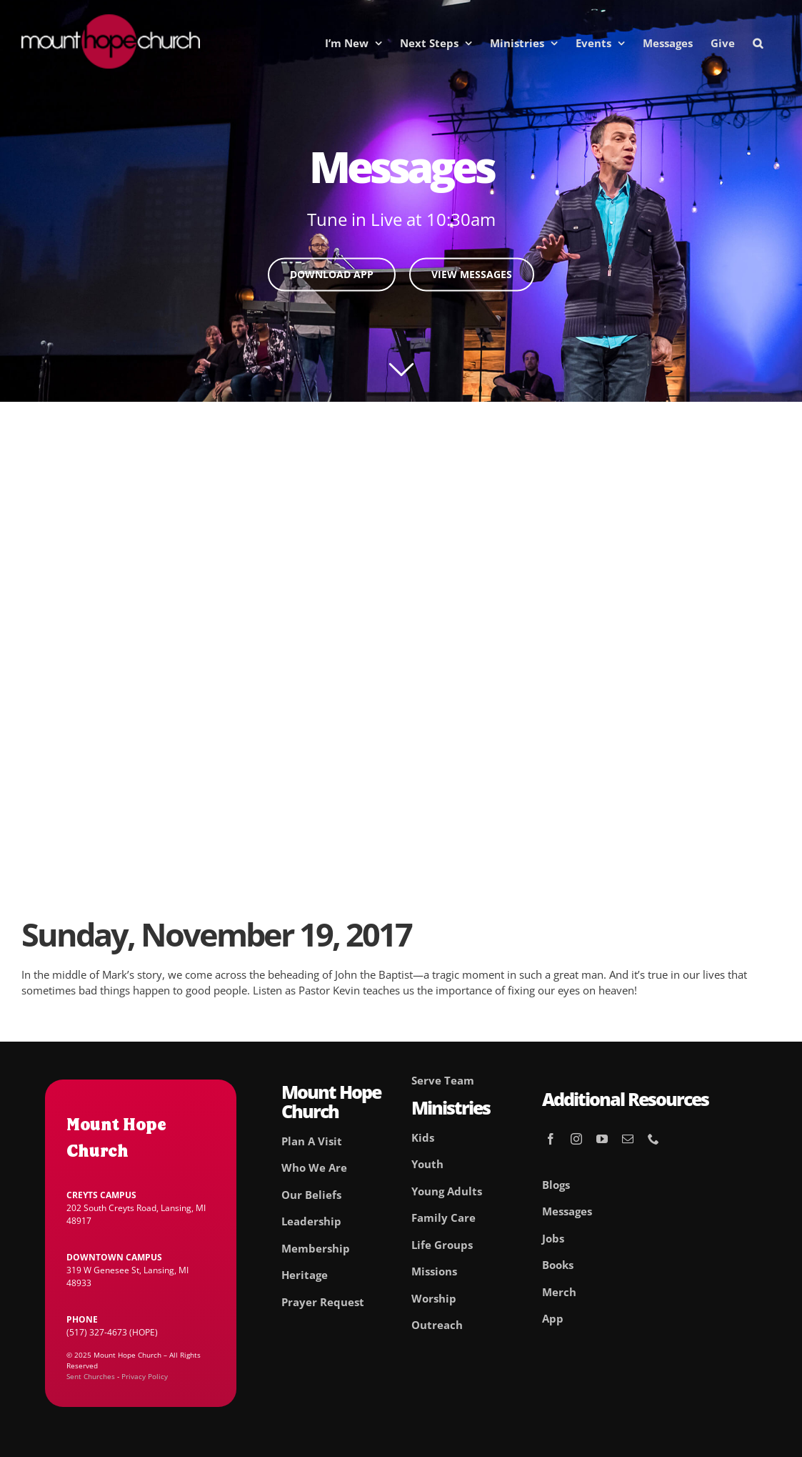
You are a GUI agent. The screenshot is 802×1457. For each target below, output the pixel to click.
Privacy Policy (144, 1376)
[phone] (653, 1139)
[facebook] (550, 1139)
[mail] (627, 1139)
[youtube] (602, 1139)
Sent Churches (90, 1376)
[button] (758, 42)
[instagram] (576, 1139)
